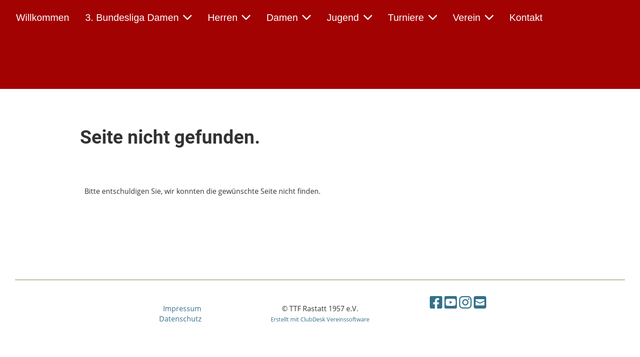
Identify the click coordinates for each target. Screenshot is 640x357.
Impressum (182, 308)
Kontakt (526, 17)
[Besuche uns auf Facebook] (436, 302)
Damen (288, 17)
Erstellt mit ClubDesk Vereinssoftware (320, 319)
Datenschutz (180, 319)
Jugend (349, 17)
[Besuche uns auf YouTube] (450, 302)
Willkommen (42, 17)
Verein (473, 17)
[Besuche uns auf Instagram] (465, 302)
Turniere (412, 17)
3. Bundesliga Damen (138, 17)
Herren (229, 17)
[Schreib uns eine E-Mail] (480, 302)
